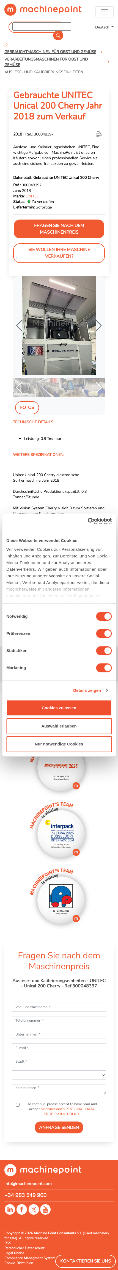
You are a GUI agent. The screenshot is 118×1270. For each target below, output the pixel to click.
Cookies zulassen (59, 707)
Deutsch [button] (102, 27)
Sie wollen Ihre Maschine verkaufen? (59, 253)
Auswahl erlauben (58, 726)
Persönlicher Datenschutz (24, 1248)
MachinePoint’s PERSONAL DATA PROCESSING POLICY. (68, 1112)
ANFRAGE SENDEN (59, 1128)
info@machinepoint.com (28, 1184)
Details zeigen (87, 690)
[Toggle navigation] (104, 11)
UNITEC (32, 196)
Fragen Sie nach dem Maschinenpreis (59, 229)
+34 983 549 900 (25, 1195)
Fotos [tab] (27, 408)
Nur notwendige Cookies (59, 744)
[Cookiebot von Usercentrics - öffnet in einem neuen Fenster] (88, 521)
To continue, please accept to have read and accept (61, 1109)
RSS (7, 1243)
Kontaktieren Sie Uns (85, 1261)
